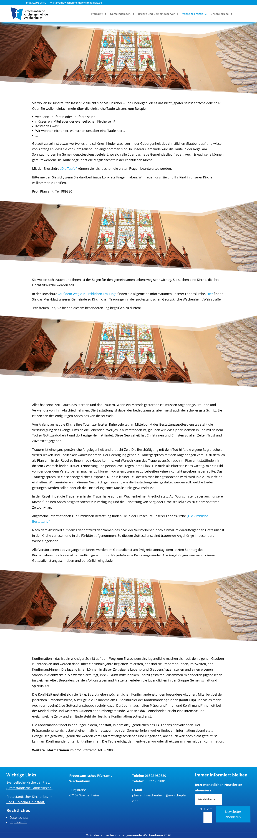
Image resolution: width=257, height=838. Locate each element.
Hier (210, 294)
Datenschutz (19, 817)
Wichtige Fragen (192, 14)
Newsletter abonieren (233, 814)
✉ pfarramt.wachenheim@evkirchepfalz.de (76, 2)
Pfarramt (97, 14)
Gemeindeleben (120, 14)
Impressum (18, 822)
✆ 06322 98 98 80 (36, 2)
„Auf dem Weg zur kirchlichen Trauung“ (87, 294)
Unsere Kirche (220, 14)
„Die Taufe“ (68, 168)
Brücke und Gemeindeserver (156, 14)
